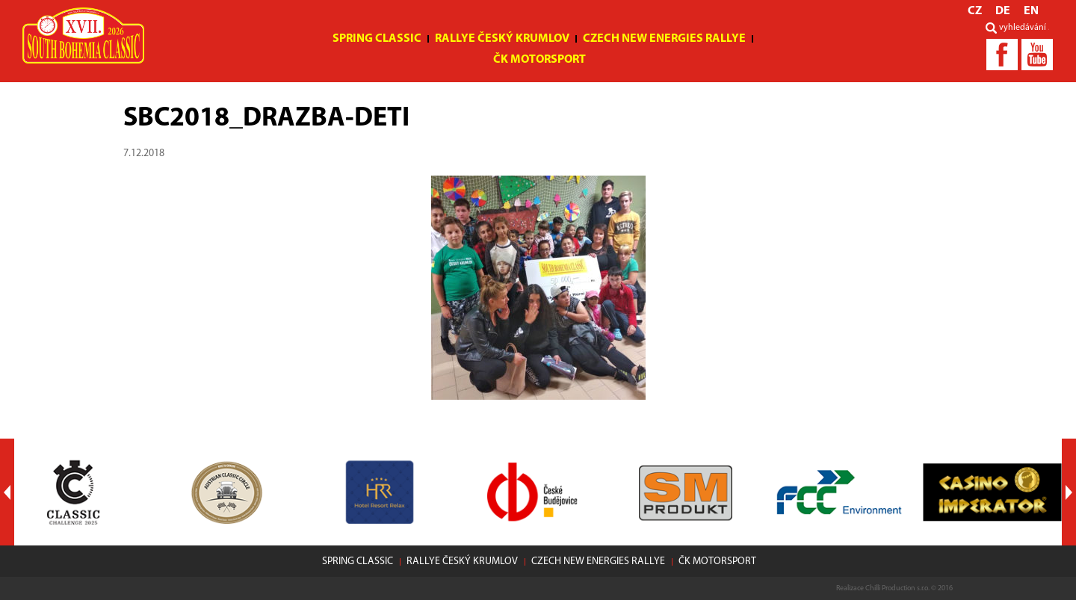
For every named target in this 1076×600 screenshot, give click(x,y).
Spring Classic (377, 39)
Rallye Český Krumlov (502, 39)
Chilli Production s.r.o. (897, 588)
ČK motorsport (539, 60)
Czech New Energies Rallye (664, 39)
